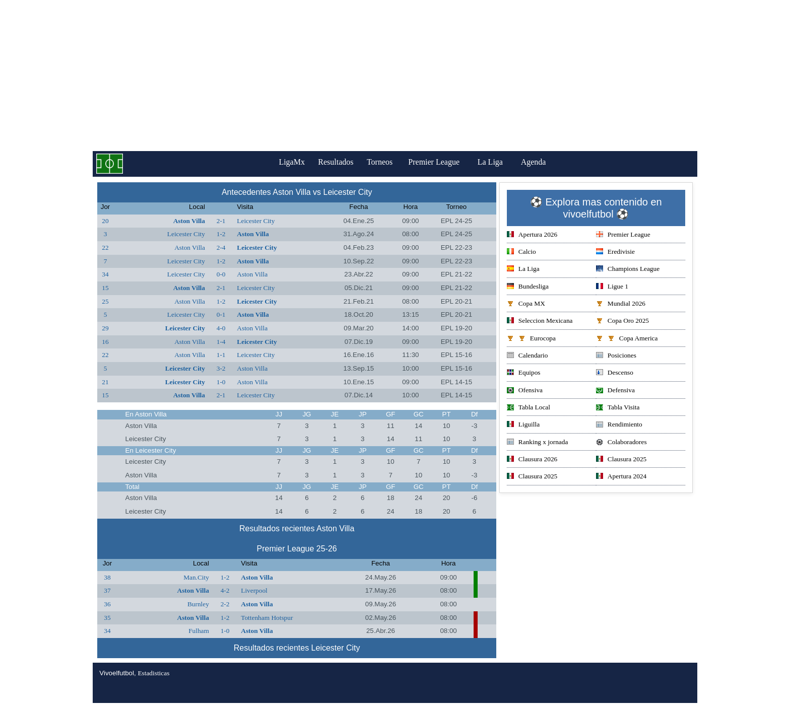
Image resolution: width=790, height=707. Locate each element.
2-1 (221, 221)
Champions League (628, 269)
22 (105, 247)
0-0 (221, 274)
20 (105, 221)
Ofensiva (525, 391)
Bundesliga (528, 287)
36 (107, 604)
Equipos (524, 373)
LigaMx (287, 162)
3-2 (221, 368)
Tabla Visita (618, 408)
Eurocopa (531, 339)
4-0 (221, 328)
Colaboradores (621, 443)
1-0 (221, 382)
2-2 (225, 604)
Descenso (614, 373)
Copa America (627, 339)
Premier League (441, 162)
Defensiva (615, 391)
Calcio (521, 252)
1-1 (221, 355)
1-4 (221, 341)
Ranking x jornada (537, 443)
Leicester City (256, 221)
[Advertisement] (395, 75)
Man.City (196, 577)
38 (107, 577)
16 (105, 341)
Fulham (198, 630)
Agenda (540, 162)
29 (105, 328)
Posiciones (616, 356)
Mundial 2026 (620, 304)
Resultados (335, 162)
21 (105, 382)
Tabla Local (528, 408)
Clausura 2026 (532, 460)
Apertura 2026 (532, 235)
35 (107, 617)
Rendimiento (619, 425)
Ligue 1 (612, 287)
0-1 (221, 314)
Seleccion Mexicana (540, 321)
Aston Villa (189, 221)
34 (105, 274)
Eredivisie (615, 252)
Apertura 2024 (621, 477)
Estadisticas (153, 673)
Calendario (527, 356)
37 (107, 590)
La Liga (497, 162)
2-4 (221, 247)
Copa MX (526, 304)
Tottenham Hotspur (267, 617)
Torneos (384, 162)
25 (105, 301)
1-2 (221, 234)
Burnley (198, 604)
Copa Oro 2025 (622, 321)
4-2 (225, 590)
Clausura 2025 (621, 460)
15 (105, 288)
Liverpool (254, 590)
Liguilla (523, 425)
